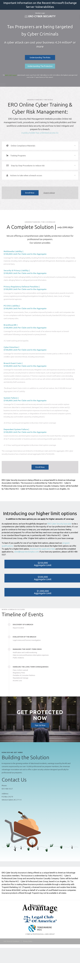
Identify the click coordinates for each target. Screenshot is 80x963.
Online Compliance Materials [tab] (23, 146)
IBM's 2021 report (11, 75)
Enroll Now (29, 193)
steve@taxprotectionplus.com (26, 552)
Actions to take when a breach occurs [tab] (26, 175)
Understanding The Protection (40, 66)
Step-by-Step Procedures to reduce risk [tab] (28, 166)
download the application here (42, 549)
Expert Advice (49, 193)
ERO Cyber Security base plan (59, 524)
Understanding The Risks (40, 57)
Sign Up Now (40, 725)
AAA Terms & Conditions (11, 941)
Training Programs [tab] (18, 156)
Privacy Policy (27, 941)
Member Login (40, 13)
